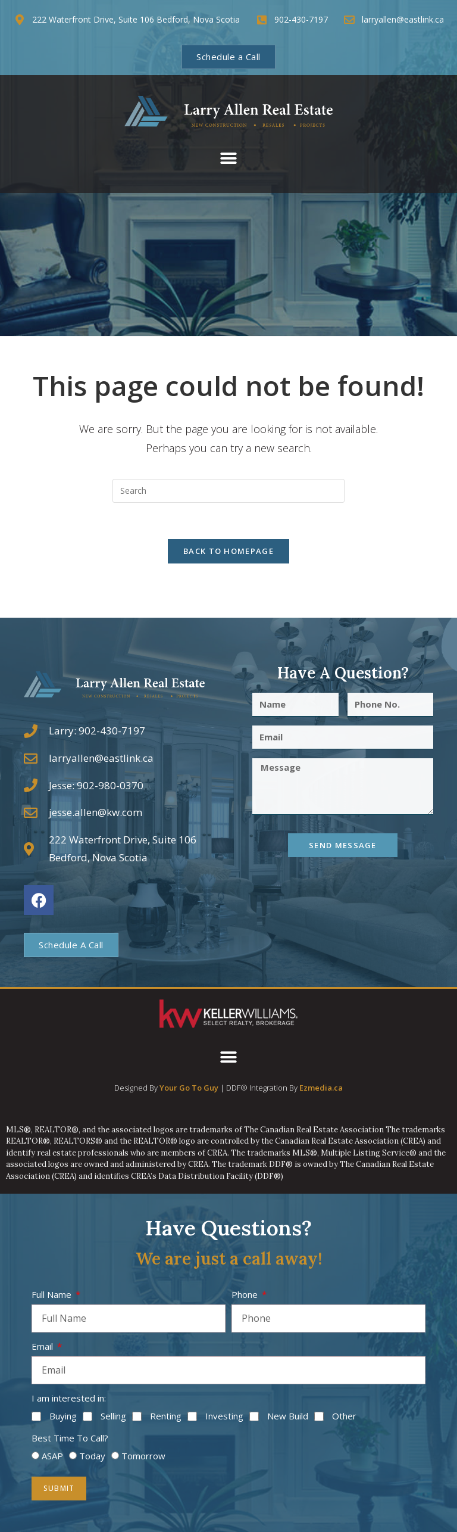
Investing (224, 1416)
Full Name (53, 1294)
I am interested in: (69, 1398)
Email (43, 1346)
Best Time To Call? (70, 1438)
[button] (228, 158)
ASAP (52, 1456)
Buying (63, 1416)
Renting (165, 1416)
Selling (113, 1416)
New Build (287, 1416)
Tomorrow (143, 1456)
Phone (245, 1294)
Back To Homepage (228, 551)
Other (344, 1416)
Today (92, 1456)
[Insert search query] (228, 491)
